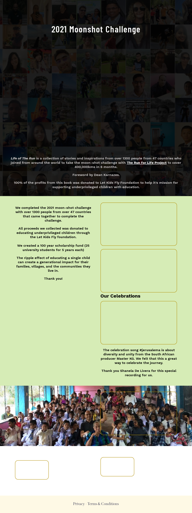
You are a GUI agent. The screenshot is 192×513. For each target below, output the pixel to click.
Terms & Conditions (103, 504)
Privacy (79, 504)
